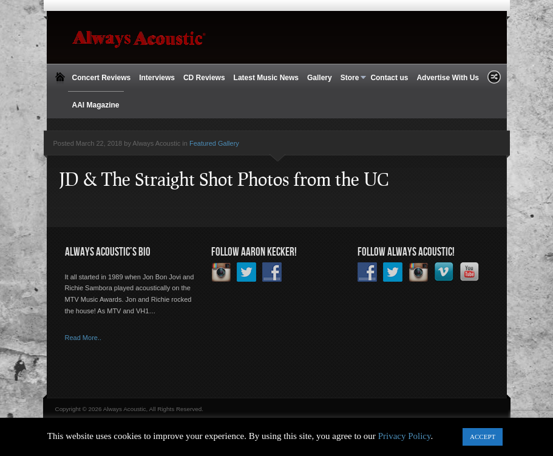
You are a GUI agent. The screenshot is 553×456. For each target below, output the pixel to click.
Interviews (157, 77)
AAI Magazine (96, 105)
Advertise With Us (447, 77)
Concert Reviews (101, 77)
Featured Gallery (214, 143)
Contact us (389, 77)
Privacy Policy (404, 436)
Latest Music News (266, 77)
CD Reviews (204, 77)
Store (351, 78)
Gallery (319, 77)
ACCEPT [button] (482, 436)
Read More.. (83, 337)
